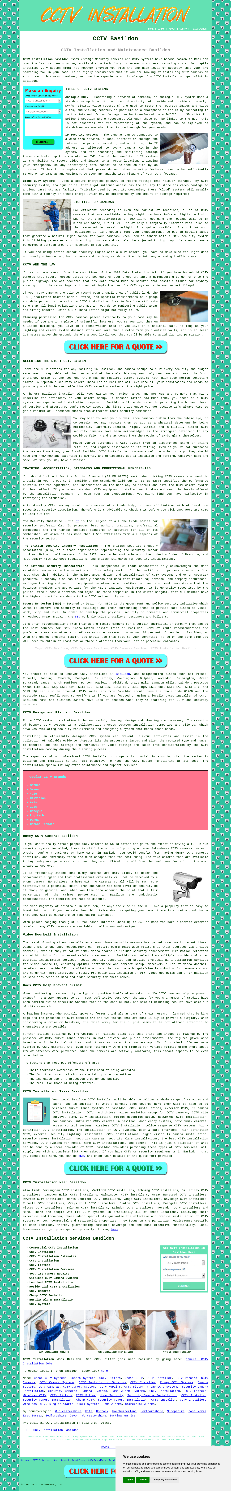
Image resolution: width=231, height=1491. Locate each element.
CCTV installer (100, 1099)
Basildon (123, 674)
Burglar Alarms (61, 1404)
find (35, 1190)
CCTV (178, 97)
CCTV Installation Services (102, 1382)
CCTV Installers (193, 1399)
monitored (142, 1051)
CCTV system (140, 285)
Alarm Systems (88, 1404)
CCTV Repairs (186, 1378)
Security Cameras (62, 1391)
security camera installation (47, 1138)
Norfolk (102, 1411)
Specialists (78, 1460)
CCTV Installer (159, 1378)
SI (77, 521)
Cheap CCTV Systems (50, 1378)
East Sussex (32, 1415)
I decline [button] (142, 1479)
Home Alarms (112, 1404)
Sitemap (25, 1460)
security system (36, 848)
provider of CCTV (78, 1147)
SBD (77, 616)
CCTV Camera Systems (56, 1382)
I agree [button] (129, 1479)
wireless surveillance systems (78, 1108)
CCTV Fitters (110, 1378)
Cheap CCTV (134, 1378)
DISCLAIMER (199, 29)
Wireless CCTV (34, 1395)
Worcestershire (94, 1415)
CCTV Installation (164, 1391)
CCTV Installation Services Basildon (68, 1238)
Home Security (111, 1395)
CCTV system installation (55, 720)
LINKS (161, 29)
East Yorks (197, 1411)
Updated (65, 1460)
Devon (74, 1415)
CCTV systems (142, 59)
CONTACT (184, 29)
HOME (151, 29)
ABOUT (172, 29)
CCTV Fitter (133, 1386)
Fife (88, 1411)
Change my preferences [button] (165, 1479)
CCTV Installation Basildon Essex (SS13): (58, 59)
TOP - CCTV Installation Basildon (50, 1430)
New (55, 1460)
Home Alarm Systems (128, 1391)
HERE (81, 1156)
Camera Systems (82, 1378)
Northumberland (124, 1411)
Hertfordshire (152, 1411)
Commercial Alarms (140, 1404)
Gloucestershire (68, 1411)
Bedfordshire (55, 1415)
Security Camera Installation (152, 1395)
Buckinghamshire (123, 1415)
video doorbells (162, 973)
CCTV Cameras (49, 1386)
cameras (62, 926)
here (114, 1229)
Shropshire (175, 1411)
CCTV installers (92, 691)
